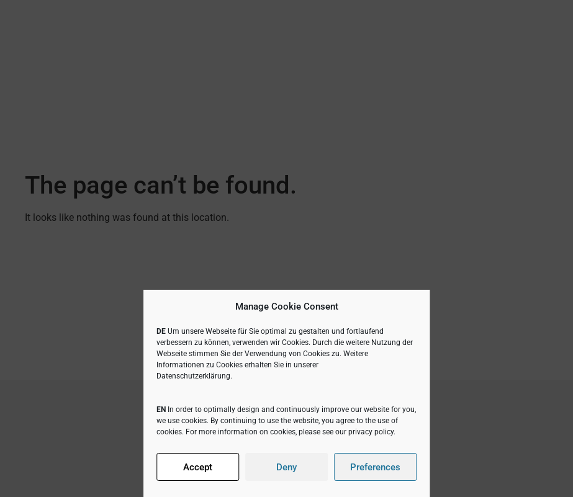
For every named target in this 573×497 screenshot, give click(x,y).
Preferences (375, 467)
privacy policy (371, 432)
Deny (286, 467)
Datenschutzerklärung (193, 376)
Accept (197, 467)
